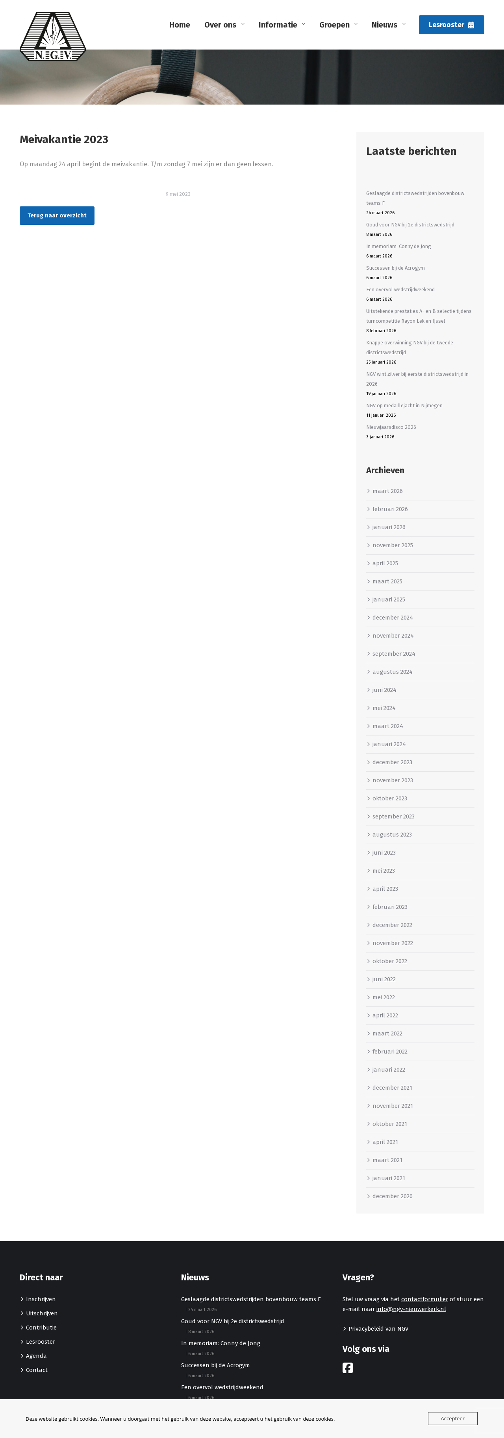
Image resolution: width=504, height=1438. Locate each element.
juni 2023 (384, 852)
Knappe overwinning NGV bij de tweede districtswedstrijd (409, 347)
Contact (37, 1370)
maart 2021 (387, 1160)
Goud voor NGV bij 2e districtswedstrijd (410, 225)
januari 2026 (389, 527)
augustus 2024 (392, 671)
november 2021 (392, 1105)
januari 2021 (388, 1178)
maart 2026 (387, 491)
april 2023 (385, 888)
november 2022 (392, 943)
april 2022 (385, 1015)
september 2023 (393, 816)
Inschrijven (41, 1299)
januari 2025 (388, 599)
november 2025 (392, 545)
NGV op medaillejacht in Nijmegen (404, 405)
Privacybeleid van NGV (378, 1328)
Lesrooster (40, 1341)
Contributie (41, 1327)
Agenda (36, 1355)
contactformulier (424, 1299)
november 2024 (393, 635)
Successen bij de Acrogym (395, 268)
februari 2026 (390, 509)
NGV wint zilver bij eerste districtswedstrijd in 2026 (417, 379)
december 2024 (392, 617)
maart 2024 (387, 726)
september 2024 (393, 653)
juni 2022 (384, 979)
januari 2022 (388, 1069)
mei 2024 (384, 708)
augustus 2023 (392, 834)
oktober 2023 (389, 798)
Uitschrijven (42, 1313)
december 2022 (392, 925)
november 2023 (392, 780)
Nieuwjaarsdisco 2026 (391, 427)
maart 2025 (387, 581)
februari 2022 (390, 1051)
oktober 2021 (389, 1123)
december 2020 (392, 1196)
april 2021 (385, 1142)
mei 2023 (383, 870)
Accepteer (453, 1418)
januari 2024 (389, 744)
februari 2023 (390, 906)
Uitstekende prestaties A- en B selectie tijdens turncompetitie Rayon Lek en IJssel (419, 316)
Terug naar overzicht (57, 215)
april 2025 (385, 563)
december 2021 (392, 1087)
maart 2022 (387, 1033)
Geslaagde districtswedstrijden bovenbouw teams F (415, 198)
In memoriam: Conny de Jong (398, 246)
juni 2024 (384, 689)
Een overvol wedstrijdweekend (400, 289)
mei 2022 (383, 997)
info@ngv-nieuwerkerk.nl (411, 1309)
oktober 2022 (389, 961)
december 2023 (392, 762)
